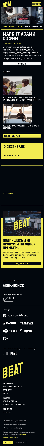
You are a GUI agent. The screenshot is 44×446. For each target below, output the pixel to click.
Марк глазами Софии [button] (12, 27)
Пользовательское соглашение (15, 424)
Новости (6, 398)
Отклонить (20, 442)
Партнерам (7, 390)
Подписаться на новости (14, 404)
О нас (5, 393)
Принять (8, 442)
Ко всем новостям (12, 136)
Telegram (7, 412)
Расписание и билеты (12, 387)
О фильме (22, 64)
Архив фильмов (10, 401)
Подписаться (22, 264)
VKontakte (7, 409)
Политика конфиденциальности (15, 421)
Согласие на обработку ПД (13, 428)
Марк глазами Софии (19, 36)
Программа (8, 383)
